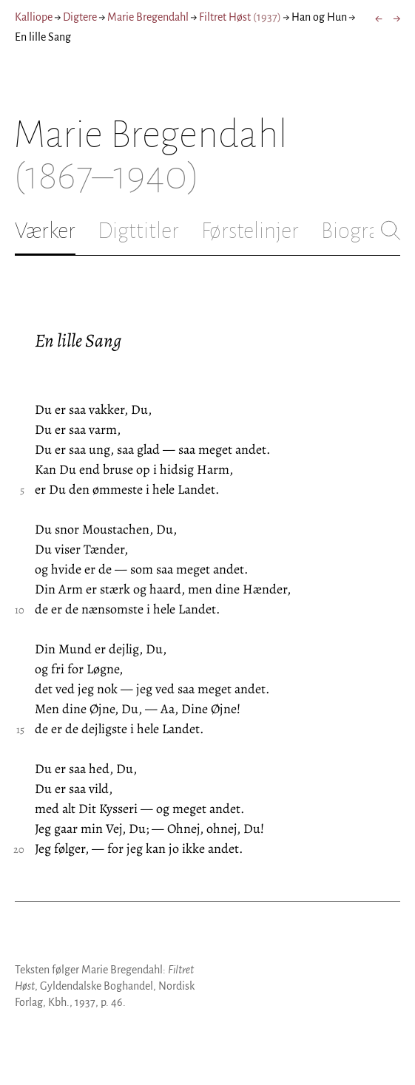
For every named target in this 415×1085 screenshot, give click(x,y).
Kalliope (34, 17)
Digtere (80, 17)
